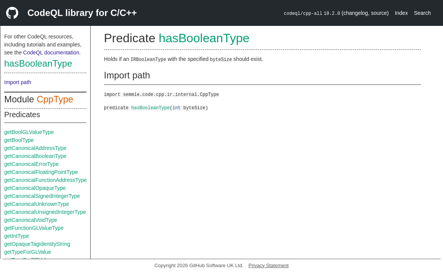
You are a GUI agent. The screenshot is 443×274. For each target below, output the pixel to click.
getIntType (16, 236)
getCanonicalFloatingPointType (41, 172)
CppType (55, 99)
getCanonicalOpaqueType (35, 188)
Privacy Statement (269, 265)
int (176, 107)
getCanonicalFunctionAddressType (45, 180)
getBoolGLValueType (29, 132)
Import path (17, 82)
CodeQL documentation (51, 52)
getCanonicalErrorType (31, 164)
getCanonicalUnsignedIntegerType (45, 212)
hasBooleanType (38, 63)
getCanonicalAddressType (35, 148)
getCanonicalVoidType (30, 220)
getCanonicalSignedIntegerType (42, 196)
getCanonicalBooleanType (35, 156)
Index (401, 13)
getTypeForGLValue (27, 252)
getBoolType (19, 140)
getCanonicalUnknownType (36, 204)
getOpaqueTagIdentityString (37, 244)
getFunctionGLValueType (34, 228)
